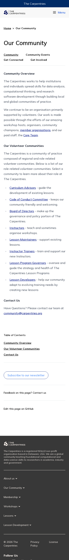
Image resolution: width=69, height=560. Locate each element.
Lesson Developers (23, 279)
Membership (11, 497)
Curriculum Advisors (23, 188)
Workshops (10, 506)
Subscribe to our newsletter (26, 375)
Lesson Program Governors (28, 263)
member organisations (35, 130)
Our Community (13, 487)
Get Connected (13, 59)
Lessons (8, 515)
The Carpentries (35, 3)
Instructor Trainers (22, 251)
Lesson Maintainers (23, 239)
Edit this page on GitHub (18, 408)
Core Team (30, 135)
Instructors (17, 228)
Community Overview (17, 343)
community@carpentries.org (23, 313)
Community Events (38, 54)
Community (11, 54)
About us (9, 478)
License (53, 542)
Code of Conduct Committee (29, 199)
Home (7, 28)
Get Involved (39, 59)
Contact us (39, 392)
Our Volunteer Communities (22, 348)
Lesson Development (16, 525)
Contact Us (11, 354)
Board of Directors (22, 211)
